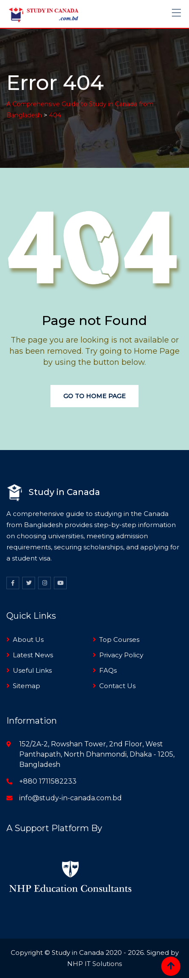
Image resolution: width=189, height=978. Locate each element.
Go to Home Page (94, 396)
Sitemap (26, 686)
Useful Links (32, 670)
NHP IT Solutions (94, 964)
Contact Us (117, 686)
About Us (28, 639)
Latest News (33, 655)
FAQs (108, 670)
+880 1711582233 (48, 781)
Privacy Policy (121, 655)
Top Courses (119, 639)
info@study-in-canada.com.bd (70, 798)
